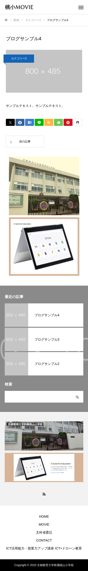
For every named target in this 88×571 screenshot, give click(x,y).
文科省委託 (44, 532)
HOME (44, 516)
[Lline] (39, 122)
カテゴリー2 (19, 58)
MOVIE (44, 524)
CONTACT (44, 540)
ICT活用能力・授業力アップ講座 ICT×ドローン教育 (44, 548)
